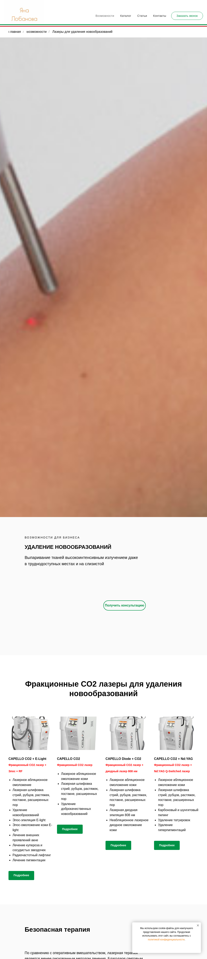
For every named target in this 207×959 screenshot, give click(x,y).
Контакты (159, 15)
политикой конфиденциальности (166, 939)
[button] (187, 16)
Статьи (142, 15)
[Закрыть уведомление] (198, 925)
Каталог (125, 15)
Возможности (105, 15)
